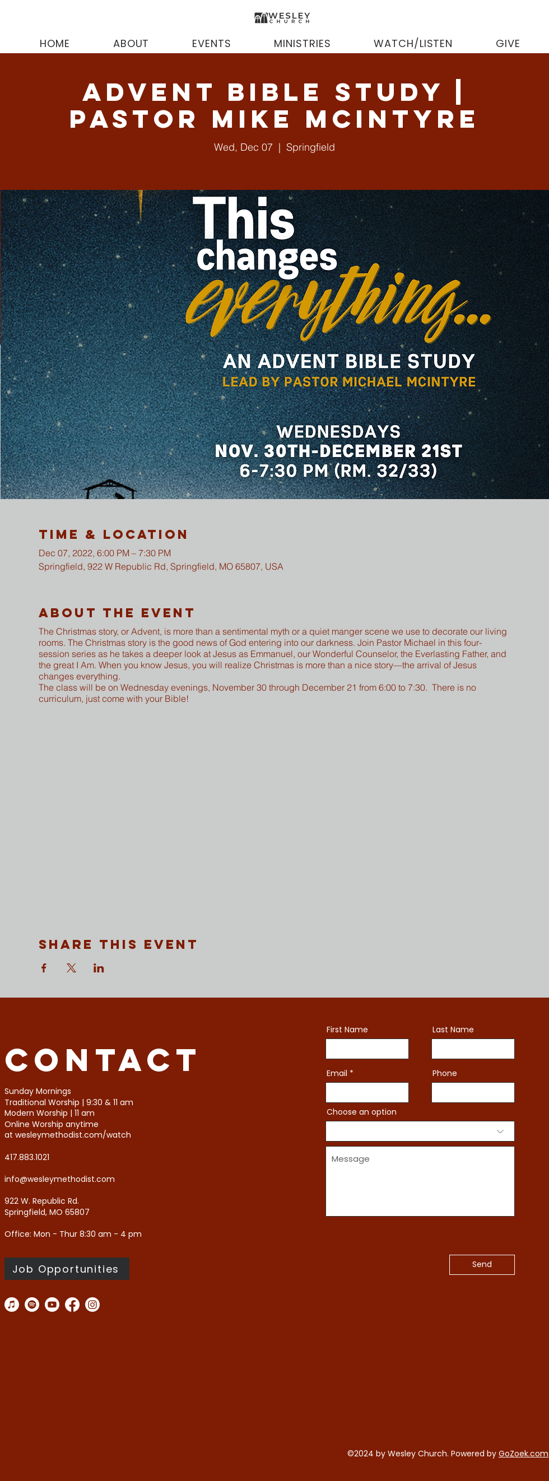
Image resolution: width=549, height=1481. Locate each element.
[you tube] (52, 1304)
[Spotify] (32, 1304)
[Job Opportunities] (66, 1269)
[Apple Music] (11, 1304)
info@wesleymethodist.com (59, 1179)
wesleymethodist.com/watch (73, 1134)
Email (337, 1073)
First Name (347, 1029)
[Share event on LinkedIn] (99, 967)
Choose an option (362, 1112)
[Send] (482, 1265)
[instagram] (92, 1304)
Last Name (453, 1029)
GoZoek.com (523, 1453)
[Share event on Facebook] (44, 967)
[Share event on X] (71, 967)
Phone (444, 1073)
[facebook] (72, 1304)
